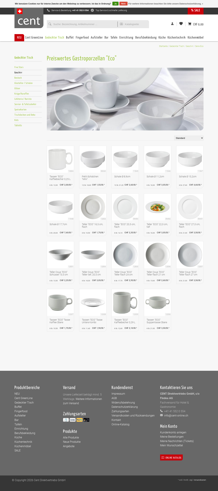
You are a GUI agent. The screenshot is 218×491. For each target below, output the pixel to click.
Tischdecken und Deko (24, 115)
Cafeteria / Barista (23, 99)
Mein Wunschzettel (171, 445)
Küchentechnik (177, 38)
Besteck (18, 78)
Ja (115, 4)
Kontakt (116, 420)
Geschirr (189, 46)
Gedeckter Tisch (54, 38)
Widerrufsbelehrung (123, 402)
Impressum (118, 393)
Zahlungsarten (120, 411)
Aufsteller (97, 38)
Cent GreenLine (34, 37)
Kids (16, 120)
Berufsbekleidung (146, 38)
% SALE (195, 10)
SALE (17, 450)
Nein (123, 4)
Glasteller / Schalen (23, 83)
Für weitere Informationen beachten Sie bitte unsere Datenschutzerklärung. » (165, 4)
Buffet (70, 38)
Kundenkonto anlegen (173, 432)
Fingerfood (82, 38)
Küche (162, 38)
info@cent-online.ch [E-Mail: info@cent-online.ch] (176, 415)
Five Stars (19, 67)
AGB (114, 398)
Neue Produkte (72, 441)
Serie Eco (199, 46)
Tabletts (18, 125)
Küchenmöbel (196, 38)
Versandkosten (199, 480)
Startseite (163, 46)
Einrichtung (126, 38)
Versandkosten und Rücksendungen (133, 415)
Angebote (68, 446)
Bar (106, 38)
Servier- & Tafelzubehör (25, 104)
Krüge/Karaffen (21, 94)
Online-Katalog (120, 424)
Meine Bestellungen (172, 436)
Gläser (17, 88)
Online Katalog (171, 457)
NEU (19, 37)
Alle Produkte (71, 437)
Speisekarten (20, 109)
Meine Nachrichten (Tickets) (177, 441)
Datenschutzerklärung (125, 406)
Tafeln (114, 38)
